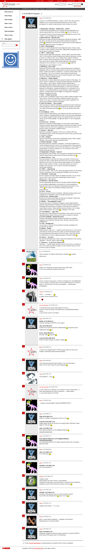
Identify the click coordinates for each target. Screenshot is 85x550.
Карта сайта (40, 1)
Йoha (40, 347)
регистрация (78, 6)
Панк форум (36, 9)
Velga (40, 374)
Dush (40, 516)
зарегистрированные (35, 543)
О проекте (50, 1)
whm (40, 264)
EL (40, 251)
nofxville (41, 476)
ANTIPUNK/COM (26, 9)
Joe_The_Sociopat (43, 305)
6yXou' (41, 291)
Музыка (42, 9)
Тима (40, 18)
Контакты (60, 1)
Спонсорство (71, 1)
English (80, 1)
